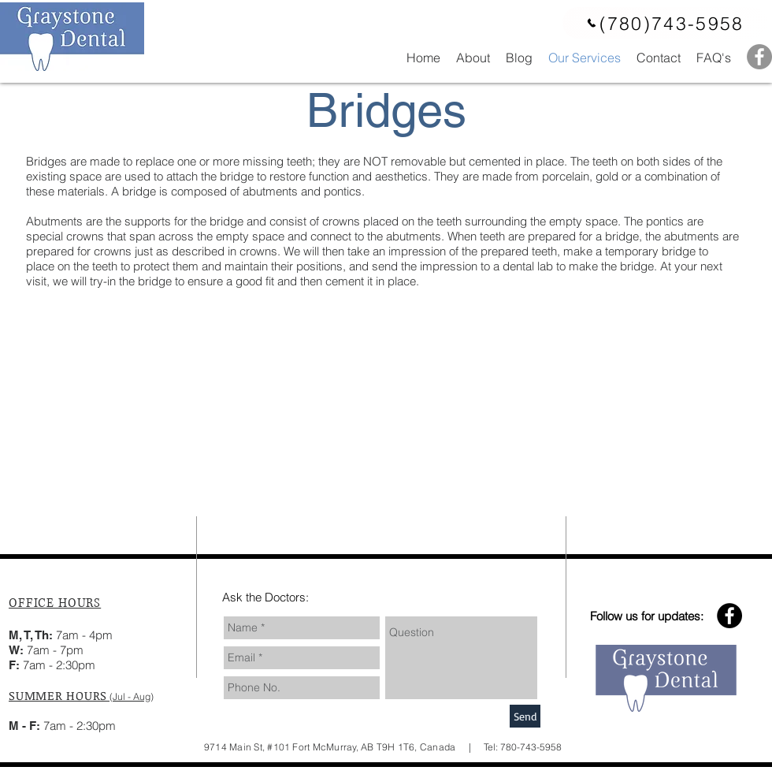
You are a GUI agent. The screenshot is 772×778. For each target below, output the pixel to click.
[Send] (525, 716)
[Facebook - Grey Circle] (759, 56)
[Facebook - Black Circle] (729, 615)
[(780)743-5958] (664, 23)
